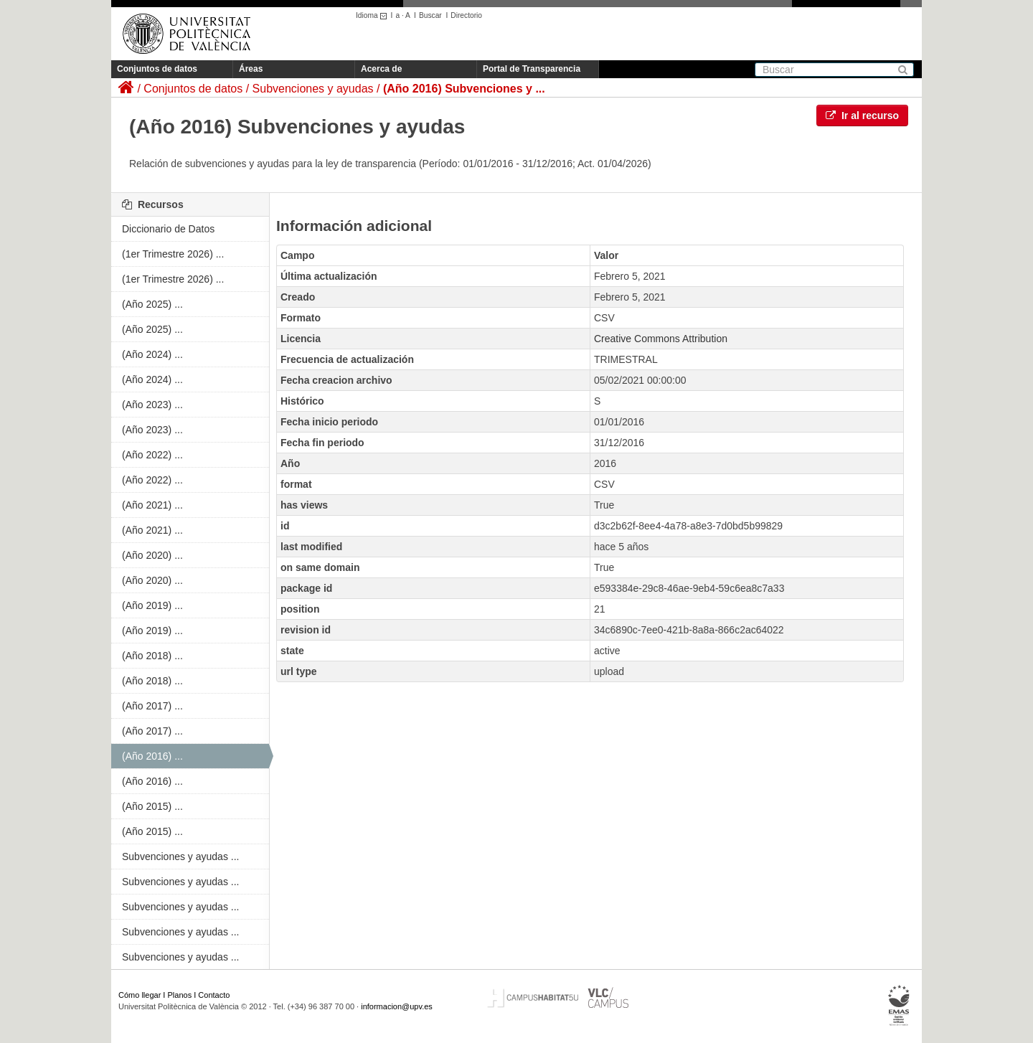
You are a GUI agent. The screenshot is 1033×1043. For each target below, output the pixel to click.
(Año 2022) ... (152, 455)
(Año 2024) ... (152, 354)
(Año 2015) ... (152, 806)
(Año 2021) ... (152, 505)
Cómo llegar (139, 995)
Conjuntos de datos (157, 69)
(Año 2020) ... (152, 555)
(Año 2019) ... (152, 605)
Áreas (251, 69)
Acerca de (381, 69)
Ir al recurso (862, 115)
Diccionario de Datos (168, 229)
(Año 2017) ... (152, 706)
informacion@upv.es (397, 1006)
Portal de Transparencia (531, 69)
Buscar (430, 15)
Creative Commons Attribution (660, 338)
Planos (180, 995)
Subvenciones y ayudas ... (180, 856)
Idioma (373, 15)
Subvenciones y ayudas (313, 88)
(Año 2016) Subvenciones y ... (464, 88)
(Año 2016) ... (152, 756)
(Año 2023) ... (152, 404)
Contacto (214, 995)
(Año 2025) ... (152, 304)
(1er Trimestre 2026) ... (173, 254)
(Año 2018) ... (152, 655)
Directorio (466, 15)
